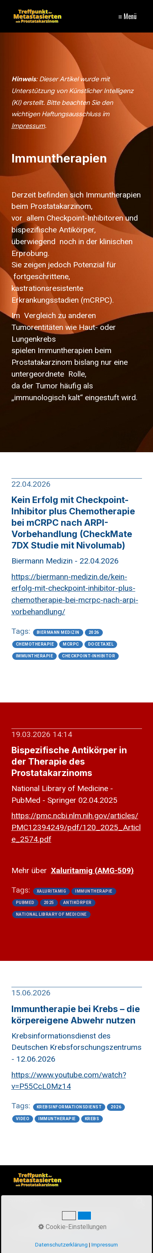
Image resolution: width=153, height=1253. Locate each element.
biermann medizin (58, 633)
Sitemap (108, 1218)
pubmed (25, 903)
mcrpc (71, 644)
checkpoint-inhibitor (88, 656)
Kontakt (81, 1218)
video (23, 1119)
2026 (94, 633)
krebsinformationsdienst (69, 1107)
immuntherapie (34, 656)
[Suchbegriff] (76, 1201)
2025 (49, 903)
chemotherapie (35, 644)
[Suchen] (139, 1201)
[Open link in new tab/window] (76, 827)
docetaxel (101, 644)
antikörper (77, 903)
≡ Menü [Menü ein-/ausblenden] (127, 16)
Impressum (49, 1218)
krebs (92, 1119)
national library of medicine (51, 915)
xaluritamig (52, 891)
